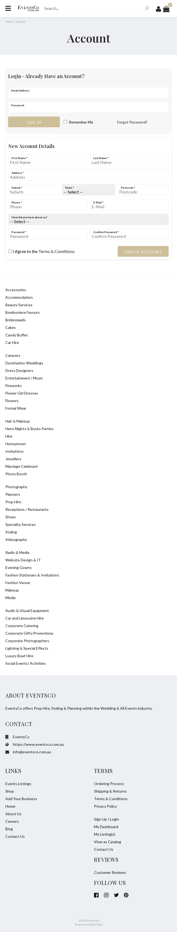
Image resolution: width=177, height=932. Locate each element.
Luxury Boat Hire (19, 655)
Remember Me (78, 122)
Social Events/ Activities (25, 663)
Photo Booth (16, 474)
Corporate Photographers (27, 640)
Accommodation (19, 297)
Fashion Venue (17, 582)
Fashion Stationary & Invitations (32, 575)
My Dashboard (106, 826)
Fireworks (13, 385)
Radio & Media (17, 552)
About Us (13, 813)
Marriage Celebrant (21, 466)
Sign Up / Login (106, 819)
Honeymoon (15, 443)
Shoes (10, 517)
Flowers (12, 400)
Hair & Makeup (17, 421)
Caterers (12, 355)
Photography (16, 486)
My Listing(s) (104, 834)
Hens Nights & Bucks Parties (29, 428)
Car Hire (12, 342)
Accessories (15, 289)
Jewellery (13, 458)
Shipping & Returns (110, 791)
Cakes (10, 327)
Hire (8, 436)
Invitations (14, 451)
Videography (16, 539)
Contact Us (15, 836)
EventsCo (17, 736)
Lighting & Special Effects (26, 648)
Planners (12, 494)
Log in (34, 122)
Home (9, 21)
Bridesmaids (15, 320)
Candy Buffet (16, 335)
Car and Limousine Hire (24, 618)
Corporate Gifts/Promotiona (29, 633)
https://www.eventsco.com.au (34, 744)
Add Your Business (21, 798)
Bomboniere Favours (22, 312)
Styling (11, 532)
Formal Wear (15, 408)
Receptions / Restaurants (27, 509)
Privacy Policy (105, 806)
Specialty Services (20, 524)
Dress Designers (19, 370)
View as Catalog (107, 841)
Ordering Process (109, 783)
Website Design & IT (23, 560)
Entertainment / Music (24, 378)
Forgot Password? (132, 122)
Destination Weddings (24, 363)
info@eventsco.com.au (28, 752)
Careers (12, 821)
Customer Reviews (110, 872)
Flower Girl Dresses (21, 393)
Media (10, 597)
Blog (9, 829)
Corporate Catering (21, 625)
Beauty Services (18, 305)
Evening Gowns (18, 567)
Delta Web (96, 924)
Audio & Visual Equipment (27, 610)
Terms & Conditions (56, 251)
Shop (9, 791)
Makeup (12, 590)
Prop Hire (13, 502)
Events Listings (18, 783)
